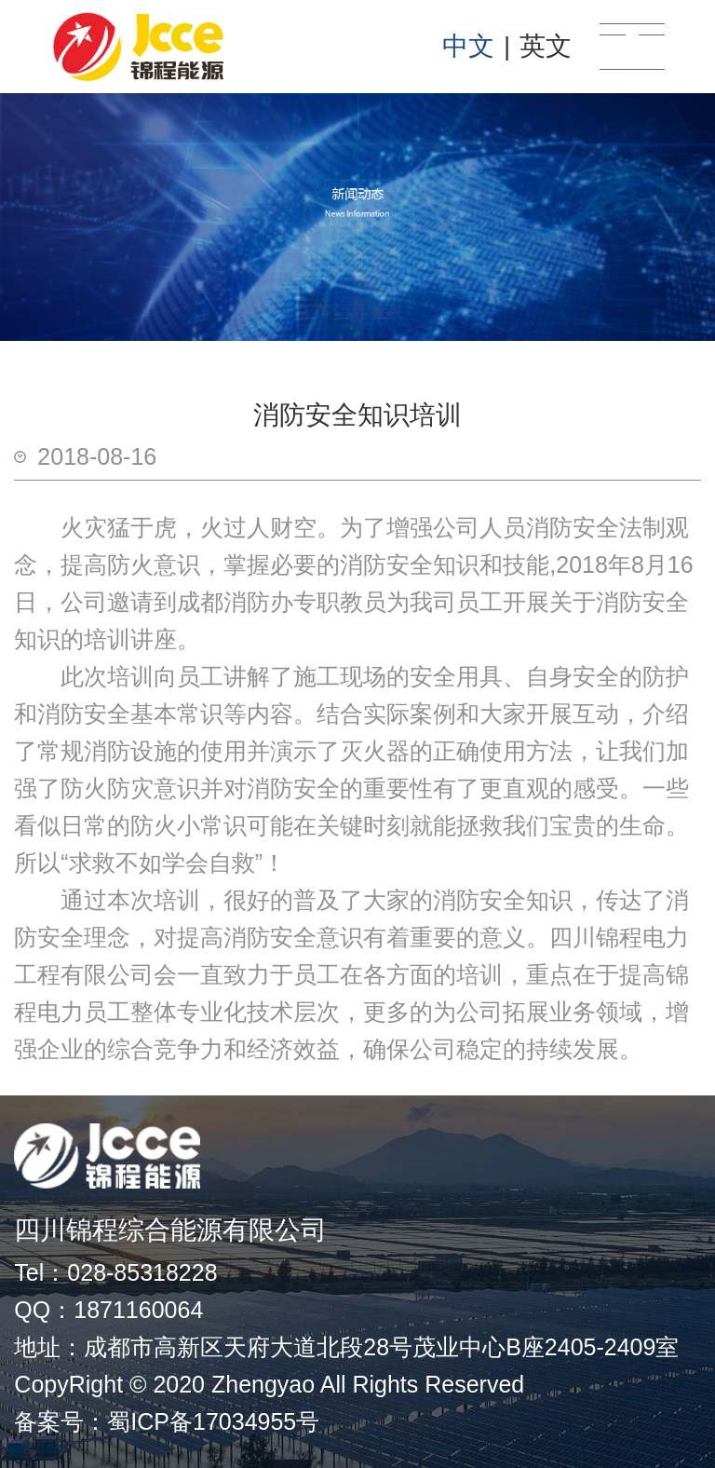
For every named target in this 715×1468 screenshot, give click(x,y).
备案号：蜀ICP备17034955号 (166, 1421)
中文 (468, 46)
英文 (545, 46)
